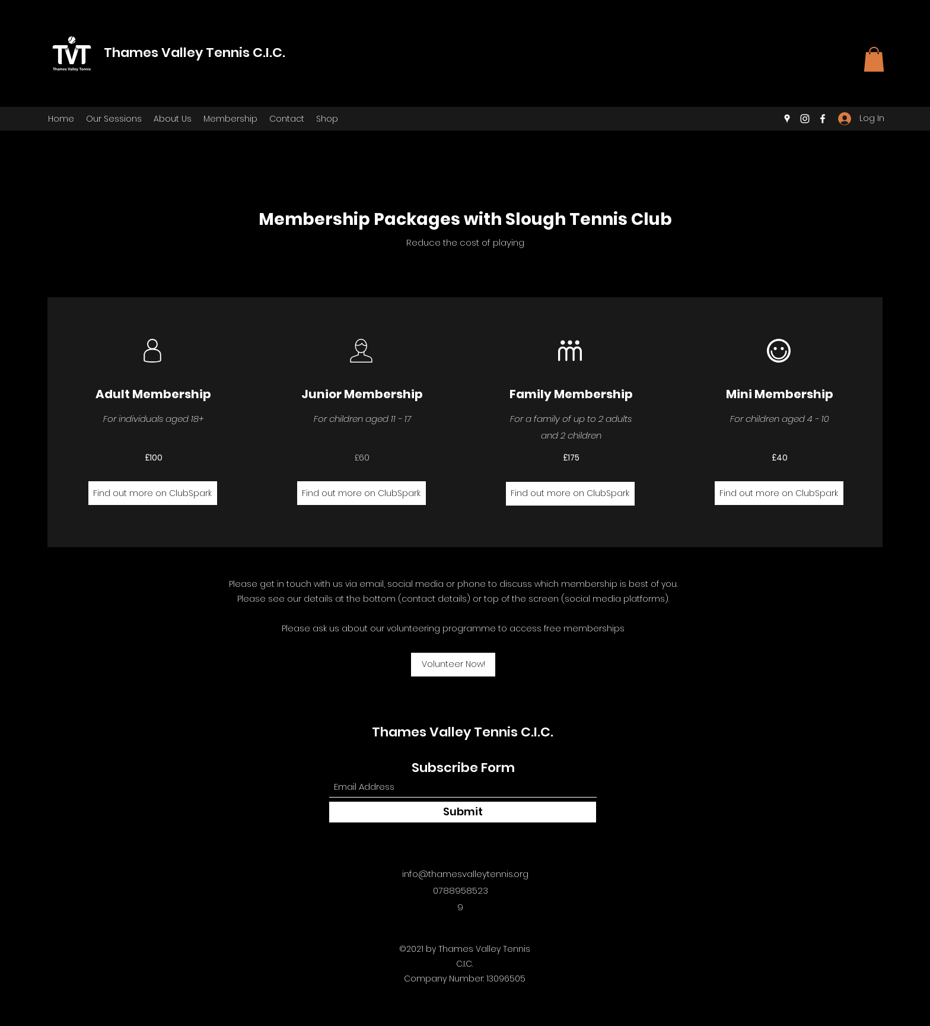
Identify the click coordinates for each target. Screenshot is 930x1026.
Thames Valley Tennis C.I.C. (194, 52)
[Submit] (462, 812)
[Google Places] (787, 119)
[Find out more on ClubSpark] (152, 493)
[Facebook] (823, 119)
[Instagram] (805, 119)
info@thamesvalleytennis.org (465, 874)
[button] (874, 59)
